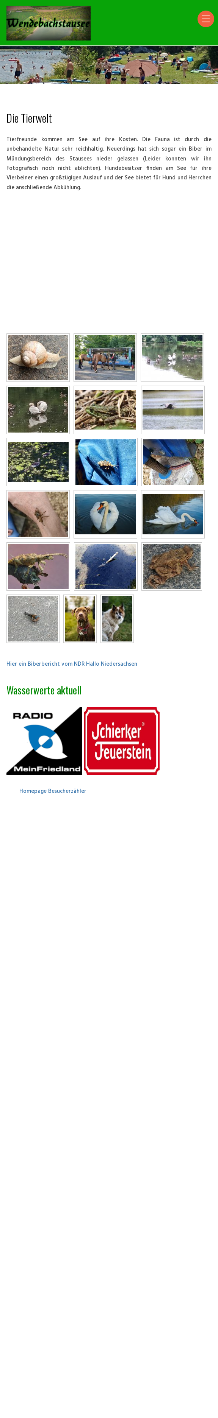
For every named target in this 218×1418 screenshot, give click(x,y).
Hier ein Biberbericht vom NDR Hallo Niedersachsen (71, 664)
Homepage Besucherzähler (52, 791)
